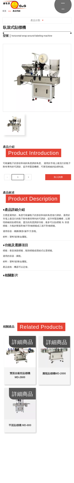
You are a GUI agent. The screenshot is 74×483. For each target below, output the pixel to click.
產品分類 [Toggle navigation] (37, 20)
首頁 (4, 11)
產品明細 (16, 11)
